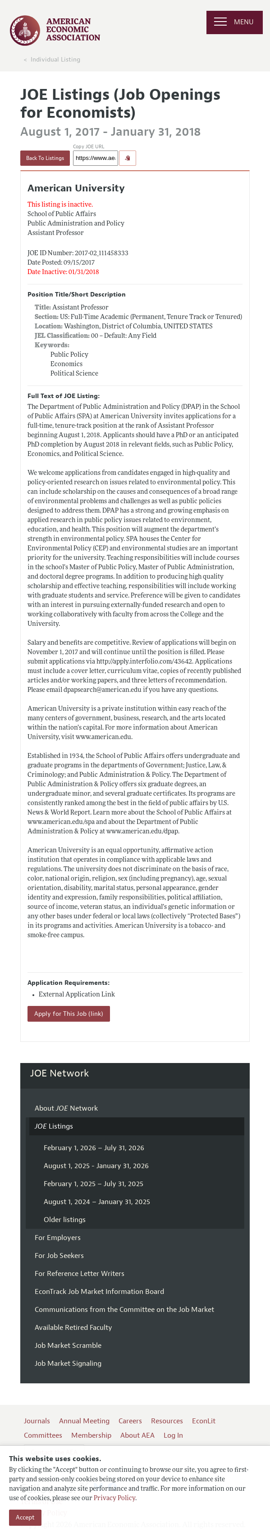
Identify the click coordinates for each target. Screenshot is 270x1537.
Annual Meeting (84, 1421)
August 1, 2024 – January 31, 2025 (97, 1201)
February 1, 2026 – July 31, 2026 (94, 1147)
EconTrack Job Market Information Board (99, 1291)
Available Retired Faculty (73, 1327)
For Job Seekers (59, 1255)
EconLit (203, 1421)
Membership (91, 1435)
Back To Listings (45, 158)
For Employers (58, 1237)
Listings (54, 1126)
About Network (66, 1108)
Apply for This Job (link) (68, 1014)
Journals (37, 1421)
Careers (130, 1421)
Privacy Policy (114, 1498)
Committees (43, 1435)
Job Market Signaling (68, 1363)
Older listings (65, 1219)
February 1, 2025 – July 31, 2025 (93, 1183)
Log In (173, 1435)
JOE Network (59, 1073)
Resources (167, 1421)
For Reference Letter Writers (79, 1273)
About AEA (137, 1435)
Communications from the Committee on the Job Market (124, 1309)
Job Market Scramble (68, 1345)
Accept (25, 1517)
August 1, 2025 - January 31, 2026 (96, 1165)
